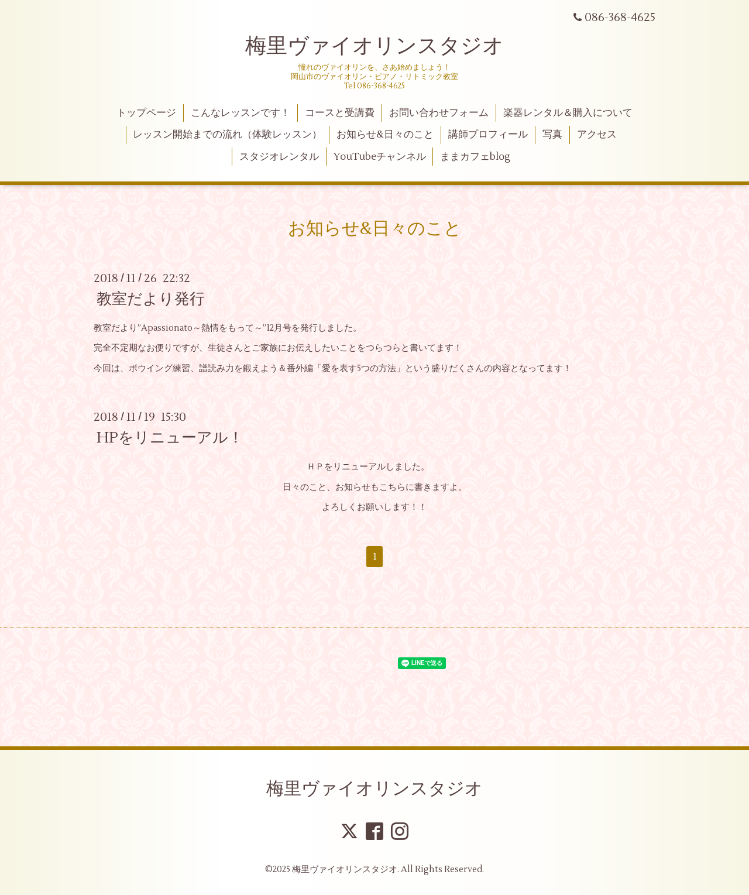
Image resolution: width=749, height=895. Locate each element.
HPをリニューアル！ (170, 438)
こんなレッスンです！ (240, 113)
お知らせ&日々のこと (385, 134)
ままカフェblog (475, 156)
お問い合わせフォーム (439, 113)
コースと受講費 (339, 113)
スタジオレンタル (279, 156)
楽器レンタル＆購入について (568, 113)
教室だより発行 (151, 299)
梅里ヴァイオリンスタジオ (374, 46)
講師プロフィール (488, 134)
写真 (552, 134)
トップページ (146, 113)
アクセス (597, 134)
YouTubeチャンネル (380, 156)
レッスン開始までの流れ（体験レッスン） (227, 134)
